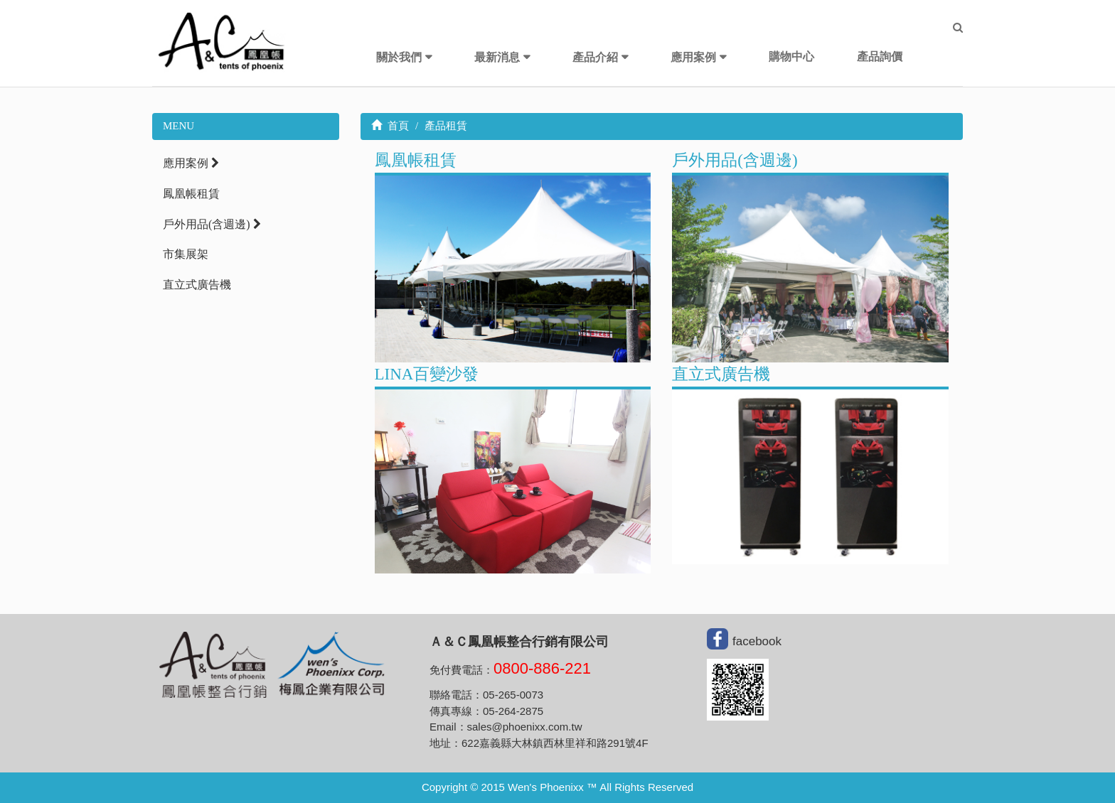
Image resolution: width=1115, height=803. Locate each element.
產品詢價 (879, 56)
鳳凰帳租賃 (191, 194)
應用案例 (693, 57)
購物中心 (791, 56)
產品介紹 (595, 57)
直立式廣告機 (197, 285)
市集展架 (185, 254)
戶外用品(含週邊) (212, 224)
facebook (756, 641)
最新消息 (497, 57)
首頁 (390, 125)
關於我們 (399, 57)
